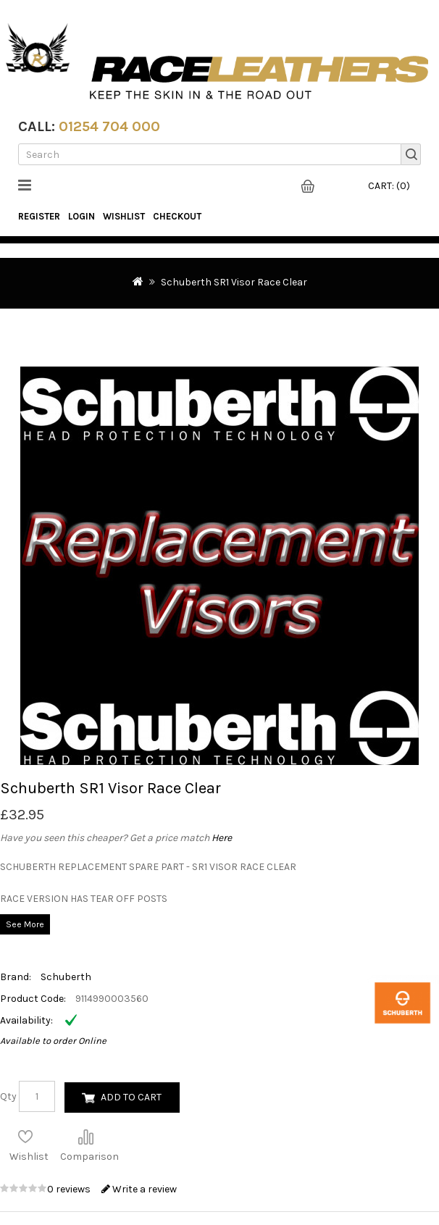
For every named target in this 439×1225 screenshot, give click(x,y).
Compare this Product (85, 1137)
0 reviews (70, 1189)
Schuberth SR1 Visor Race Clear (234, 282)
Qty (8, 1096)
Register (39, 216)
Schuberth (66, 977)
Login (81, 216)
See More (25, 924)
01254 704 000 (109, 126)
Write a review (139, 1189)
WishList (124, 216)
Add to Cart (131, 1097)
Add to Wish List (25, 1137)
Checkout (177, 216)
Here (222, 838)
